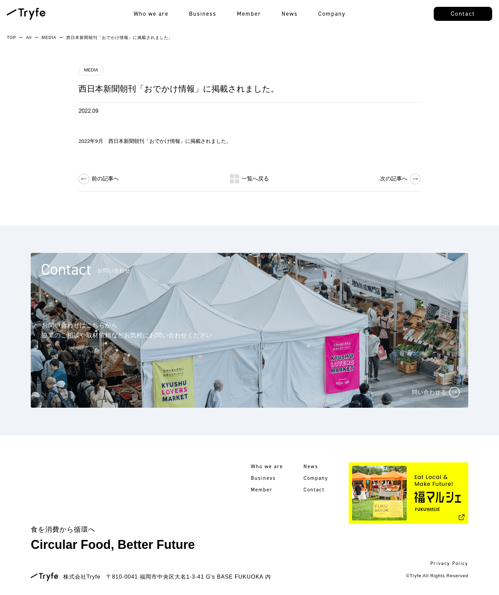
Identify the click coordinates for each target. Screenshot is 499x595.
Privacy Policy (449, 563)
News (290, 13)
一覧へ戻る (255, 178)
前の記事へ (105, 178)
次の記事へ (393, 178)
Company (332, 13)
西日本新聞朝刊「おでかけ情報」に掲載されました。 (179, 88)
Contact (463, 14)
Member (249, 13)
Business (202, 13)
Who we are (151, 13)
